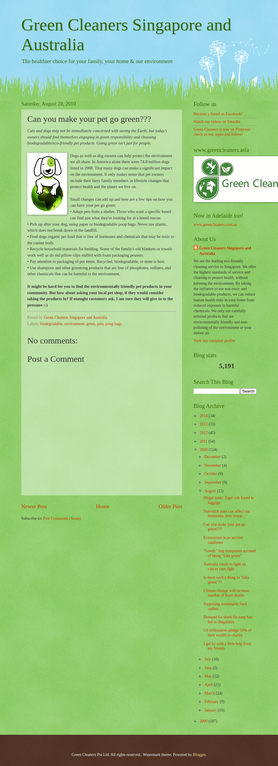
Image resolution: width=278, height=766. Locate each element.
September (213, 482)
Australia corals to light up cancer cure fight (224, 566)
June (208, 668)
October (211, 474)
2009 (204, 721)
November (213, 465)
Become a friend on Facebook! (218, 114)
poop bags (113, 324)
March (210, 693)
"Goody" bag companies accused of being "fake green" (229, 553)
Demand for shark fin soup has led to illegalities (227, 619)
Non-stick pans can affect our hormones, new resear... (226, 513)
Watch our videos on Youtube (217, 122)
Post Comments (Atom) (62, 518)
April (209, 685)
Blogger (199, 755)
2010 (204, 450)
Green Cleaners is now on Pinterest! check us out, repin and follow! (222, 131)
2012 (204, 433)
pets (100, 324)
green (90, 324)
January (211, 710)
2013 (204, 424)
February (212, 701)
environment (74, 324)
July (208, 659)
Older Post (170, 506)
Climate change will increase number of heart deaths (226, 593)
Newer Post (34, 506)
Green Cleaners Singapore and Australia (225, 251)
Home (102, 506)
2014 (204, 416)
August (210, 491)
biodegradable (51, 324)
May (208, 676)
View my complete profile (214, 341)
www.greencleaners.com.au (215, 224)
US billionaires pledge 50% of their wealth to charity (227, 632)
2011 (204, 441)
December (213, 457)
